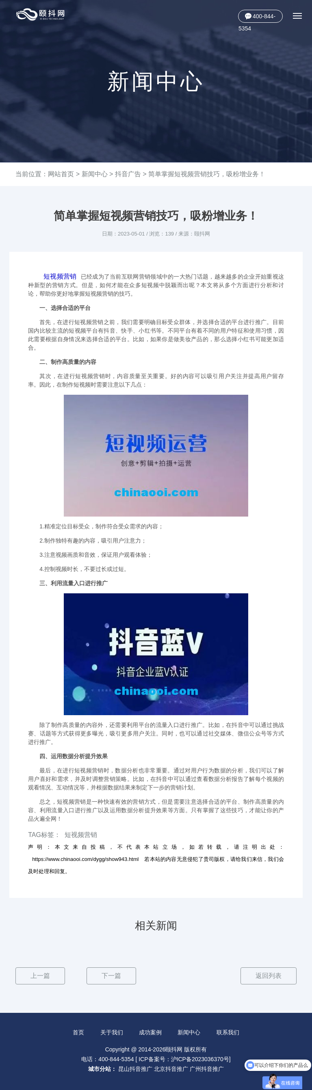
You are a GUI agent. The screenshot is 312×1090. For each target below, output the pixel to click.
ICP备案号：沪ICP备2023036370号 (184, 1059)
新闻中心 (95, 174)
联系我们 (228, 1032)
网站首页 (61, 174)
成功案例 (150, 1032)
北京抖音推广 (171, 1069)
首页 (78, 1032)
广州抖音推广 (207, 1069)
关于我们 (111, 1032)
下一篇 (111, 975)
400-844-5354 (256, 18)
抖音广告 (128, 174)
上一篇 (40, 975)
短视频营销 (60, 276)
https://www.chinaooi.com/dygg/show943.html (85, 859)
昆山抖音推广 (135, 1069)
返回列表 (269, 975)
